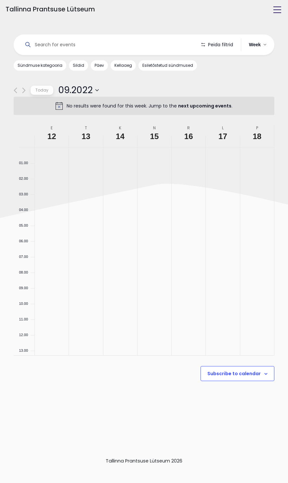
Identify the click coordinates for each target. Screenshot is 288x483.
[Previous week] (15, 90)
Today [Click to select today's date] (41, 90)
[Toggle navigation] (277, 10)
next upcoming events (204, 106)
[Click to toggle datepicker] (78, 90)
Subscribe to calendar (234, 373)
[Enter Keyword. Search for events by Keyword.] (107, 45)
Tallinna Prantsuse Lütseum (50, 9)
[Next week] (24, 90)
